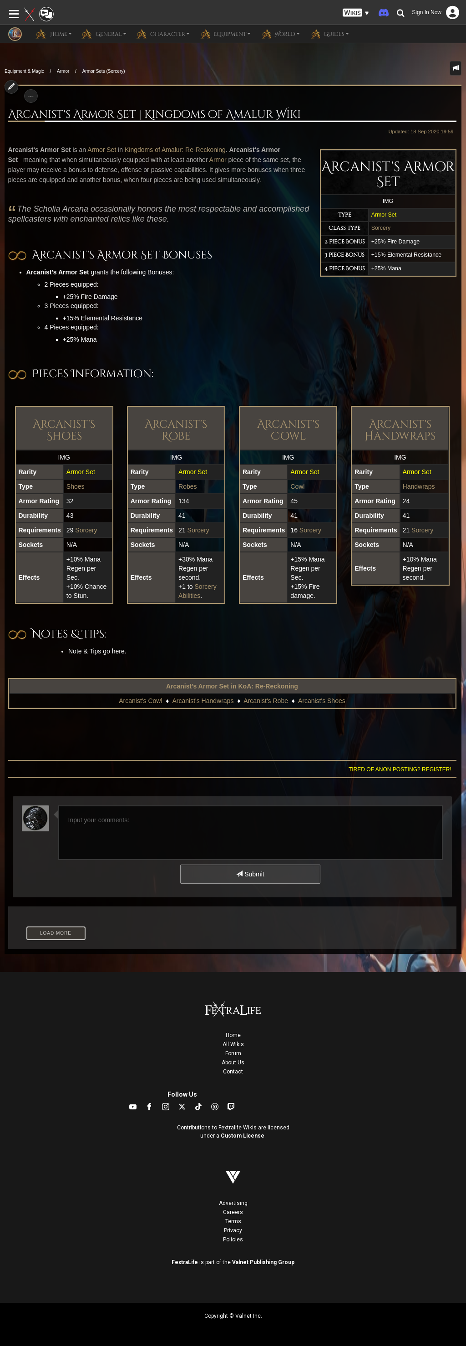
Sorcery (380, 228)
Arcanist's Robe (176, 430)
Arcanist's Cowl (288, 430)
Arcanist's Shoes (64, 430)
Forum (233, 1053)
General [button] (104, 33)
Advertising (233, 1203)
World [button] (280, 33)
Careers (233, 1212)
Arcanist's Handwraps (400, 430)
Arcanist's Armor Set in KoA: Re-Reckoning (232, 686)
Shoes (75, 486)
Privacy (233, 1230)
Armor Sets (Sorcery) (103, 71)
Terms (233, 1221)
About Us (233, 1062)
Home (233, 1035)
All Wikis (233, 1044)
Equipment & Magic (24, 71)
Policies (233, 1239)
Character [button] (163, 33)
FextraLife (185, 1262)
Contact (233, 1071)
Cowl (297, 486)
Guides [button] (329, 33)
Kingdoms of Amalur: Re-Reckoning (175, 149)
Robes (187, 486)
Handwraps (419, 486)
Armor (63, 71)
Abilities (189, 595)
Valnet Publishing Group (263, 1262)
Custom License (242, 1136)
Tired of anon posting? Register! (400, 769)
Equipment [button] (225, 33)
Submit (250, 874)
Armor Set (383, 215)
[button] (356, 13)
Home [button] (53, 33)
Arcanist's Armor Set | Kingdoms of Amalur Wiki (154, 115)
